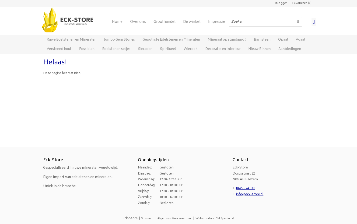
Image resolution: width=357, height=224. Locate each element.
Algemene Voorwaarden (174, 218)
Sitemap (147, 218)
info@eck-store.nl (249, 194)
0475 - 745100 (245, 188)
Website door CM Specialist (215, 218)
